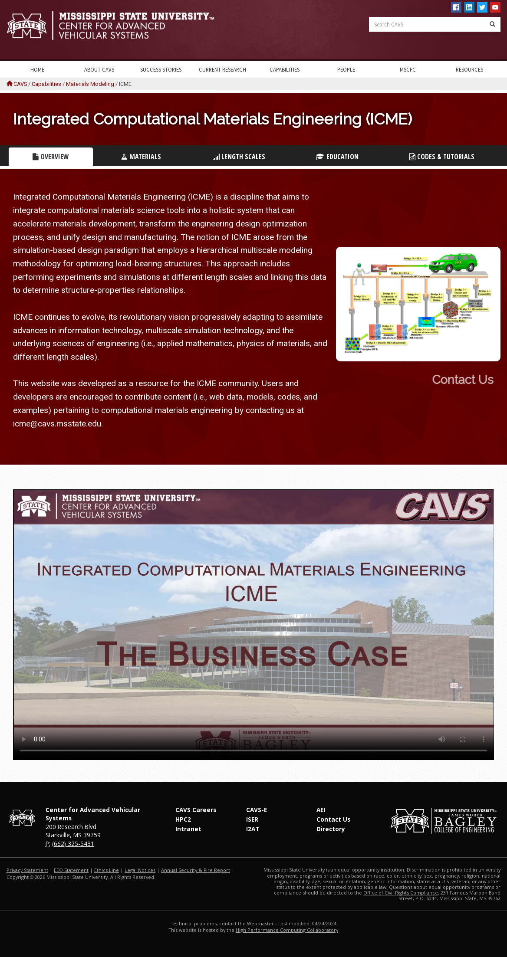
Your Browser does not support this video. (253, 624)
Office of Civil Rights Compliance (400, 892)
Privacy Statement (27, 870)
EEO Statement (71, 870)
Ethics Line (106, 870)
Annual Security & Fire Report (195, 870)
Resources (469, 69)
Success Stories (160, 69)
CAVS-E (256, 810)
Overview (51, 156)
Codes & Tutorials (441, 156)
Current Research (222, 69)
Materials (141, 156)
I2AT (252, 829)
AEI (320, 810)
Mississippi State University (28, 30)
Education (337, 156)
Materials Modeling (90, 84)
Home (37, 69)
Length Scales (239, 156)
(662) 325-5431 (73, 843)
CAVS (20, 84)
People (346, 69)
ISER (252, 819)
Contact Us (333, 819)
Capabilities (285, 69)
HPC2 (183, 819)
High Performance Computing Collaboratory (287, 930)
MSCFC (408, 69)
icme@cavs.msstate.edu (57, 424)
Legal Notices (140, 870)
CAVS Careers (195, 810)
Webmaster (260, 923)
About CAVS (99, 69)
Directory (330, 829)
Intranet (188, 829)
